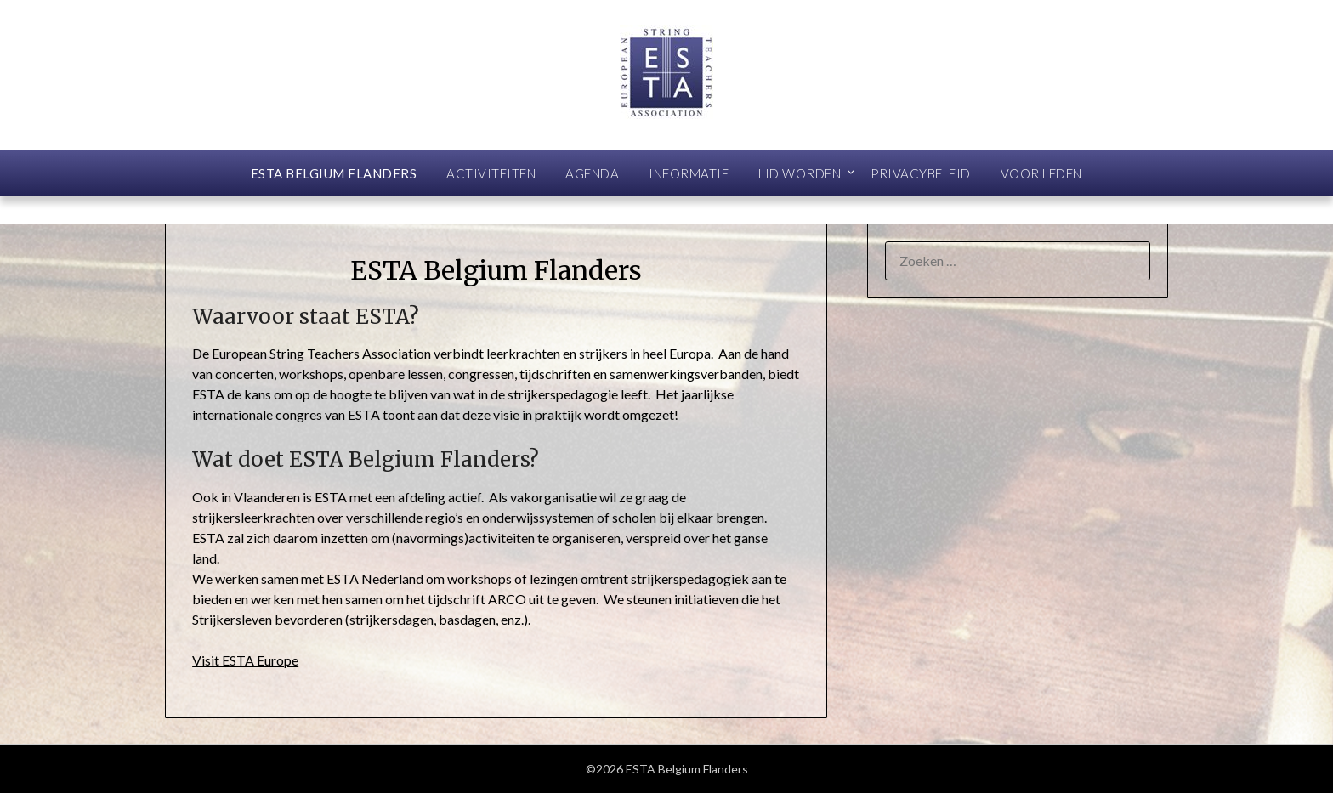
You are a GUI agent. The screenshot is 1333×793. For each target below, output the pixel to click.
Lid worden (799, 173)
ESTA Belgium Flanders (334, 173)
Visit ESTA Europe (245, 660)
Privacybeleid (921, 173)
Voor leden (1041, 173)
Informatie (689, 173)
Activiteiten (491, 173)
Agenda (592, 173)
